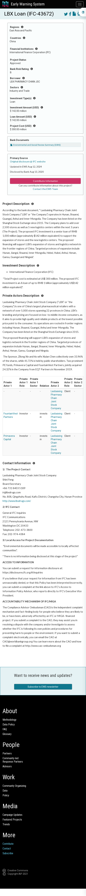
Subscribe (8, 853)
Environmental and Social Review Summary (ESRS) (35, 145)
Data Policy (9, 724)
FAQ (5, 729)
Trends (6, 824)
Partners (7, 753)
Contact (7, 848)
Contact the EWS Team (45, 188)
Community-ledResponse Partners (13, 760)
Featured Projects (12, 819)
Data (5, 790)
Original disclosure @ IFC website (28, 161)
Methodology (9, 719)
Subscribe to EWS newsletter (43, 686)
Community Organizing (14, 785)
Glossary (7, 734)
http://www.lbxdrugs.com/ (17, 500)
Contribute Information (45, 180)
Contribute (8, 843)
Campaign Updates (12, 814)
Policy (6, 795)
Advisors (7, 766)
